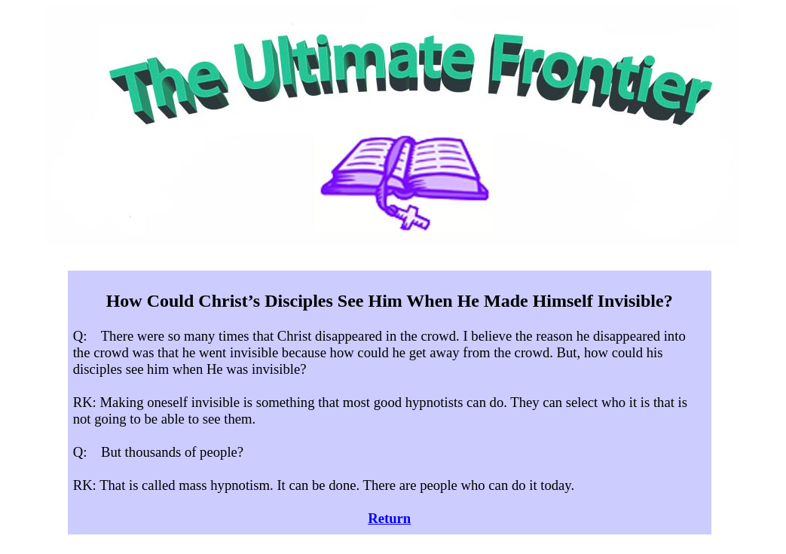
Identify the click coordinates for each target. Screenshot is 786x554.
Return (389, 518)
